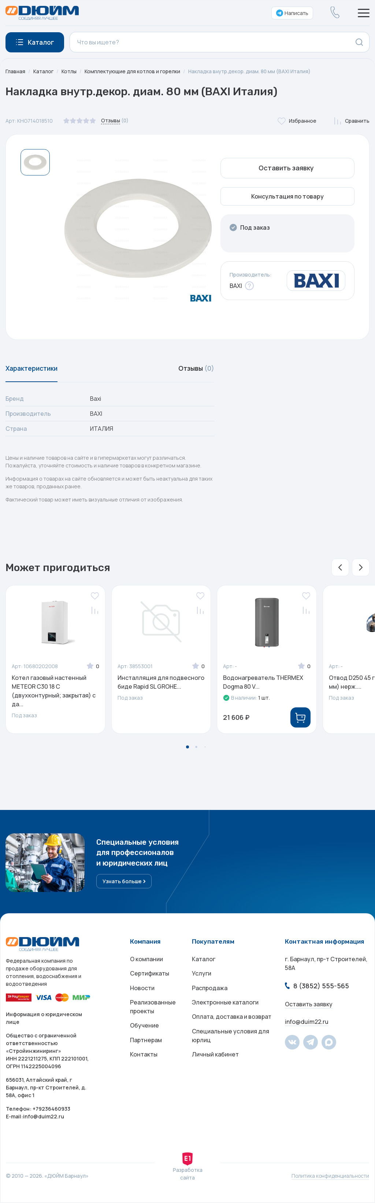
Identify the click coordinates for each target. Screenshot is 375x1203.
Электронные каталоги (225, 1004)
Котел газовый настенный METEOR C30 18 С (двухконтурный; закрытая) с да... (54, 691)
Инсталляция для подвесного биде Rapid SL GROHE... (161, 682)
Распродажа (209, 989)
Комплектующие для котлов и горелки (133, 71)
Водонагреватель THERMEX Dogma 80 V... (263, 682)
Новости (142, 989)
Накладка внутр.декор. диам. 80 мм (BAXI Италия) (252, 71)
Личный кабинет (215, 1057)
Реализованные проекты (153, 1008)
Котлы (69, 71)
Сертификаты (149, 975)
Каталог (43, 71)
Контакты (143, 1057)
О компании (146, 960)
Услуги (201, 975)
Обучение (144, 1028)
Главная (15, 71)
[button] (340, 568)
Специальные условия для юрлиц (230, 1037)
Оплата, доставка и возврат (231, 1019)
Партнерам (146, 1042)
